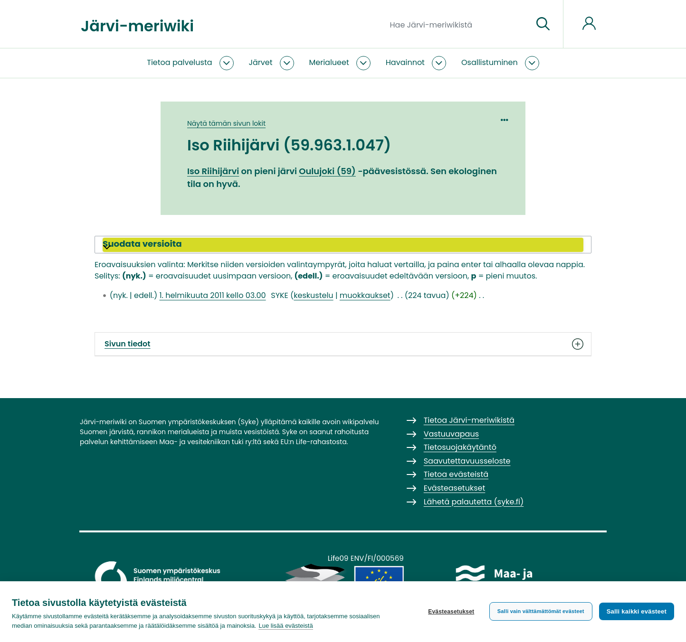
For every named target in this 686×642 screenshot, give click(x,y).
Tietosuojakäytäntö (460, 447)
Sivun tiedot (343, 344)
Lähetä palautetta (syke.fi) (474, 501)
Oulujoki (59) (327, 171)
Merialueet (329, 62)
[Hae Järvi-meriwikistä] (457, 24)
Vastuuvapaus (451, 433)
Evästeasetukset (451, 611)
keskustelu (313, 295)
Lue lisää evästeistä (285, 625)
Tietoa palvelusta (179, 62)
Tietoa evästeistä (456, 474)
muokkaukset (365, 295)
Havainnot (405, 62)
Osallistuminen (489, 62)
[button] (343, 245)
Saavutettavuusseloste (467, 461)
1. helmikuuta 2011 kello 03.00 (212, 295)
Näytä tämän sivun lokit (226, 123)
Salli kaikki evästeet (637, 611)
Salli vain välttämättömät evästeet (540, 611)
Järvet (261, 62)
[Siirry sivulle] (543, 24)
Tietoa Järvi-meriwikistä (469, 420)
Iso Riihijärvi (213, 171)
